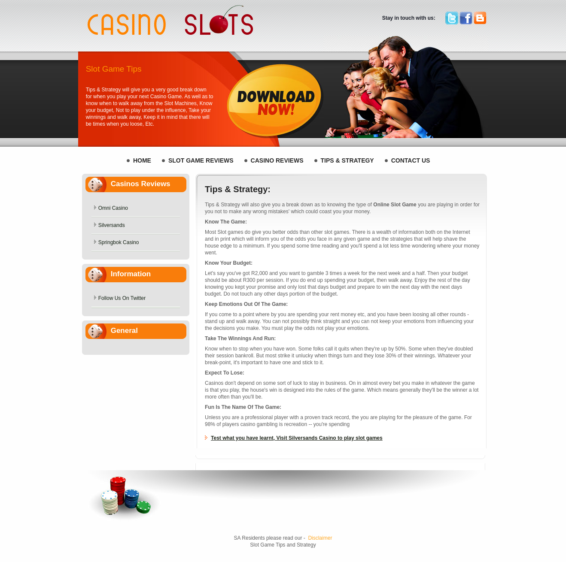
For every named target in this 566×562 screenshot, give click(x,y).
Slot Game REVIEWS (201, 160)
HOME (142, 160)
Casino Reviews (277, 160)
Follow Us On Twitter (122, 298)
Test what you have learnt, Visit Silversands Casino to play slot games (297, 438)
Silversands (111, 225)
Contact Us (410, 160)
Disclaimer (320, 538)
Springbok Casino (118, 242)
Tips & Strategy (347, 160)
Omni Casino (113, 208)
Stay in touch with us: (408, 18)
